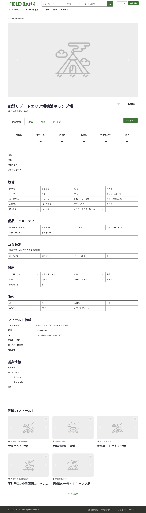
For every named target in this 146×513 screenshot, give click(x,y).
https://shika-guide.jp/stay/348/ (49, 335)
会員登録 (133, 3)
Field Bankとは (15, 9)
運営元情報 (93, 510)
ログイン (122, 3)
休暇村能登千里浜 (63, 446)
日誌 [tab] (57, 121)
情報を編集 (130, 120)
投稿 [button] (131, 104)
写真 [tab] (43, 121)
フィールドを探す (32, 9)
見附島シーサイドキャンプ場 (71, 483)
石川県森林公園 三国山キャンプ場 (29, 483)
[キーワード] (53, 3)
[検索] (110, 3)
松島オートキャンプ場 (111, 446)
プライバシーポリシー (127, 510)
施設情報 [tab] (16, 121)
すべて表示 (73, 494)
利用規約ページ (107, 510)
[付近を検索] (95, 3)
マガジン (64, 9)
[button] (17, 60)
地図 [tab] (31, 121)
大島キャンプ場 (18, 446)
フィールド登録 (50, 9)
